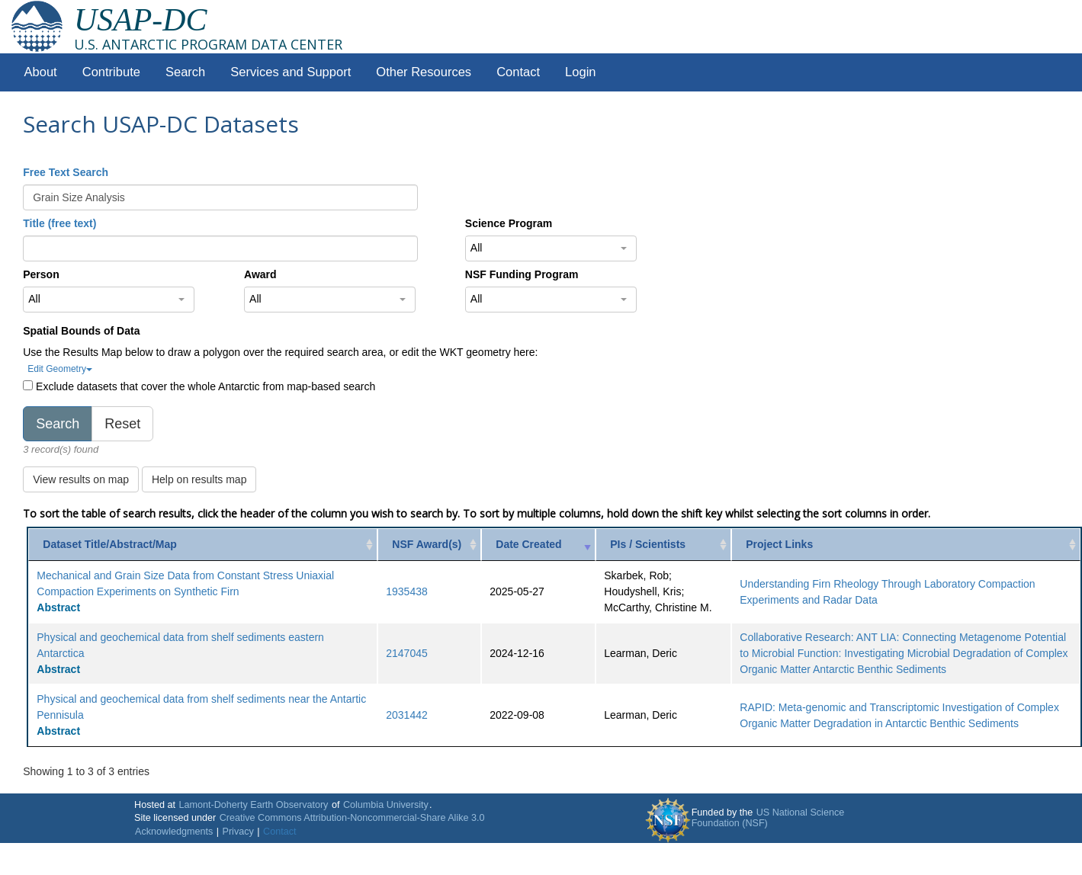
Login (580, 72)
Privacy (238, 831)
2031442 (407, 715)
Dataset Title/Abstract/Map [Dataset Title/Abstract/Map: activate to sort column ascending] (110, 544)
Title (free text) (59, 223)
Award (260, 274)
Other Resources (423, 72)
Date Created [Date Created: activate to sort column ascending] (528, 544)
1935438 (407, 591)
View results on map (81, 479)
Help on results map (199, 479)
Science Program (508, 223)
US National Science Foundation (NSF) (768, 818)
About (40, 72)
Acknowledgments (174, 831)
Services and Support (290, 72)
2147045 (407, 653)
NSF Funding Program (522, 274)
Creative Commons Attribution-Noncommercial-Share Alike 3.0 (352, 817)
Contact (518, 72)
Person (41, 274)
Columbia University (386, 805)
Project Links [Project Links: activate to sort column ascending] (779, 544)
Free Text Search (65, 172)
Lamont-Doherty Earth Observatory (253, 805)
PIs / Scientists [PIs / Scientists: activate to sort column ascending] (647, 544)
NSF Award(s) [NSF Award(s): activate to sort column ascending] (426, 544)
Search (185, 72)
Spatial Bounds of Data (81, 331)
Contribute (111, 72)
